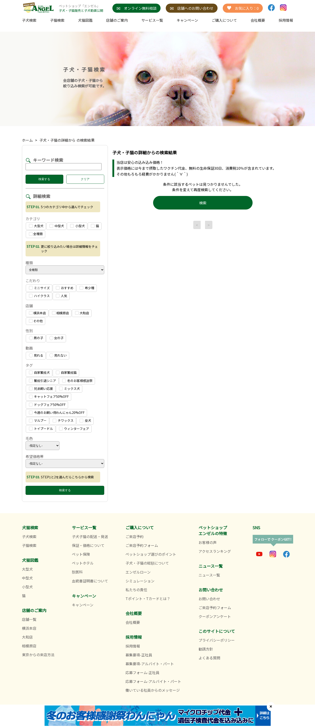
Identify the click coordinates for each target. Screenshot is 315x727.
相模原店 (60, 313)
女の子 (56, 338)
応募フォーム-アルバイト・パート (153, 681)
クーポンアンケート (215, 616)
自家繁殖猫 (66, 372)
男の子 (36, 338)
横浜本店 (37, 313)
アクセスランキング (215, 551)
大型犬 (36, 226)
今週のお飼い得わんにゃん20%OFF (57, 412)
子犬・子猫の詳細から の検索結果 (67, 140)
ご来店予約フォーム (142, 545)
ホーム (27, 140)
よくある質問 (209, 657)
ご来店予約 (135, 536)
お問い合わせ (209, 598)
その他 (36, 321)
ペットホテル (83, 563)
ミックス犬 (69, 388)
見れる (36, 355)
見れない (58, 355)
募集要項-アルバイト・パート (150, 663)
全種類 (36, 233)
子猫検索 (57, 20)
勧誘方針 (206, 649)
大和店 (82, 313)
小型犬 (77, 226)
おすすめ (64, 288)
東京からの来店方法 (38, 654)
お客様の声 (208, 542)
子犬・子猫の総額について (147, 563)
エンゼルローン (138, 572)
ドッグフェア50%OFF (47, 404)
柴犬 (85, 420)
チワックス (63, 420)
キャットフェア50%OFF (49, 396)
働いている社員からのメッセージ (153, 690)
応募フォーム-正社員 (142, 672)
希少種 (87, 288)
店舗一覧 (29, 619)
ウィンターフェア (74, 428)
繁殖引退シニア (42, 380)
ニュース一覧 (209, 575)
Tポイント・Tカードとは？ (148, 598)
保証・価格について (88, 545)
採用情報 (133, 646)
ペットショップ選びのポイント (151, 554)
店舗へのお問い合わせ (191, 8)
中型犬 (57, 226)
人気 (61, 295)
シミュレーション (140, 581)
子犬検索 (29, 20)
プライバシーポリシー (217, 640)
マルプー (38, 420)
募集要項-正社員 (139, 655)
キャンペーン (187, 20)
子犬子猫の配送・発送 (90, 536)
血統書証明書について (90, 581)
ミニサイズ (39, 288)
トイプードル (41, 428)
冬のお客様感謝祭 (77, 380)
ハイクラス (39, 295)
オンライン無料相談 (136, 8)
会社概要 (258, 20)
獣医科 (77, 571)
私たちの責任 (136, 589)
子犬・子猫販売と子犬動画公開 (81, 10)
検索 (202, 202)
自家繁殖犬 (39, 372)
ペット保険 (81, 554)
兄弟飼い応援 (41, 388)
